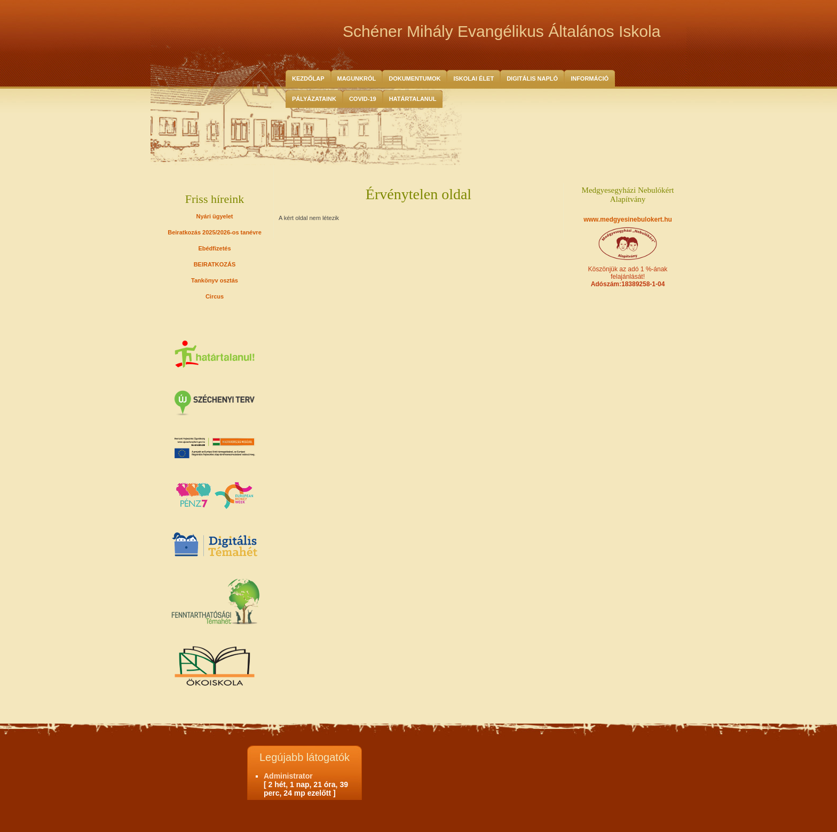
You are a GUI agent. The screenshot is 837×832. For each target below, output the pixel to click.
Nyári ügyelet (214, 216)
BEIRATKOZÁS (215, 264)
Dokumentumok (414, 78)
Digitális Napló (532, 78)
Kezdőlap (308, 78)
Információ (590, 78)
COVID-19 (362, 99)
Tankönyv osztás (214, 280)
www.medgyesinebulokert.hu (627, 219)
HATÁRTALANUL (413, 99)
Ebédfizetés (214, 248)
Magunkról (356, 78)
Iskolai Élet (473, 78)
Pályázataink (314, 99)
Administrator (288, 776)
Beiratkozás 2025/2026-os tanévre (215, 232)
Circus (215, 296)
